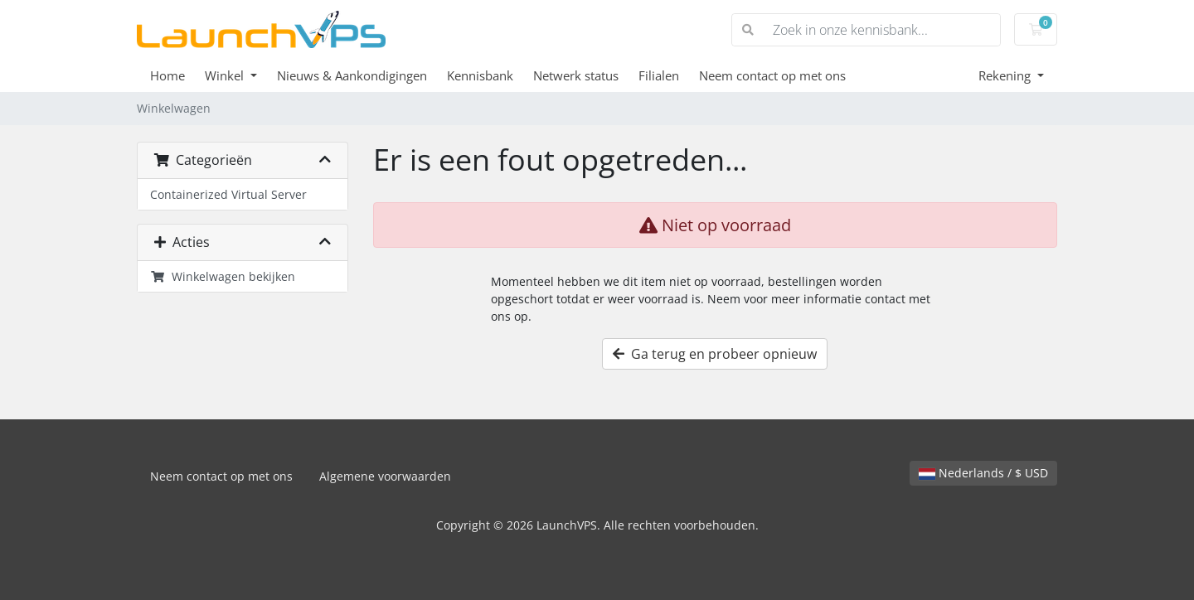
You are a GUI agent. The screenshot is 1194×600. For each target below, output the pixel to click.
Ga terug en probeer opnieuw (715, 354)
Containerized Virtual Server (228, 194)
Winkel (226, 75)
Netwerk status (576, 75)
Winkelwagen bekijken (222, 276)
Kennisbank (480, 75)
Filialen (658, 75)
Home (167, 75)
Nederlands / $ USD (983, 473)
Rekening (1006, 75)
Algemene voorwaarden (385, 476)
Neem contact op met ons (772, 75)
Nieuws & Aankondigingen (352, 75)
